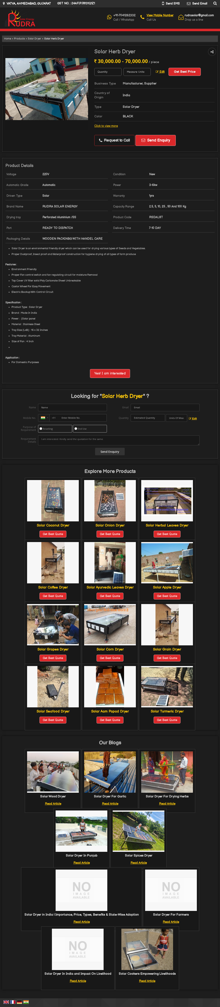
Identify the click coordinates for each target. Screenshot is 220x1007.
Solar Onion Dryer (110, 525)
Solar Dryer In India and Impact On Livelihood (77, 974)
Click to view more (106, 126)
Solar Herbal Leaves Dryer (167, 525)
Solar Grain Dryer (167, 649)
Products (19, 38)
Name (32, 407)
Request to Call (114, 140)
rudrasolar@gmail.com (199, 15)
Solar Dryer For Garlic (110, 796)
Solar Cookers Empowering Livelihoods (147, 974)
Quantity (124, 418)
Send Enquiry (155, 140)
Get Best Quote (53, 534)
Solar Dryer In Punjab (81, 856)
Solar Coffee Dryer (53, 587)
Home (7, 38)
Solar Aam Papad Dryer (110, 711)
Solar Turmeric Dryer (167, 711)
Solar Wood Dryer (53, 796)
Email (125, 407)
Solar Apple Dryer (167, 587)
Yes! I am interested (110, 373)
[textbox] (137, 72)
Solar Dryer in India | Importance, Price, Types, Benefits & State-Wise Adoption (81, 915)
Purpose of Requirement (28, 428)
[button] (160, 15)
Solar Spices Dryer (138, 856)
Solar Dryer (34, 38)
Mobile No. (29, 418)
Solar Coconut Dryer (53, 525)
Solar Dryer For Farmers (171, 915)
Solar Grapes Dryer (52, 649)
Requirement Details (28, 440)
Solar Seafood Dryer (53, 711)
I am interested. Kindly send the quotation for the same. (119, 440)
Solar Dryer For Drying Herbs (167, 796)
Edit (160, 72)
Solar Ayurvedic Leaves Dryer (110, 587)
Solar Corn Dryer (110, 649)
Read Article (53, 804)
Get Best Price (184, 72)
